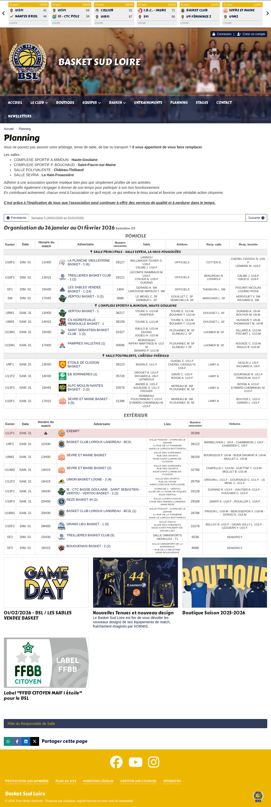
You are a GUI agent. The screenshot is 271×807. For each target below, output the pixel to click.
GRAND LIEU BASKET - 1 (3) (88, 524)
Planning (179, 102)
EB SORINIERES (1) (82, 374)
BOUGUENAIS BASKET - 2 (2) (89, 546)
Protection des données (26, 781)
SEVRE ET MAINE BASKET (87, 455)
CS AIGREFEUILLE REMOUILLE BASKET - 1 (86, 322)
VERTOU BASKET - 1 (83, 311)
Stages (202, 102)
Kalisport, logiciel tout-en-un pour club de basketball (98, 801)
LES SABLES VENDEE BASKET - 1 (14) (84, 289)
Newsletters (20, 116)
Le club (39, 102)
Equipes (91, 102)
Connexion (221, 34)
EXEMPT (73, 431)
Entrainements (148, 102)
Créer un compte (251, 34)
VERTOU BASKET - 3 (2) (85, 296)
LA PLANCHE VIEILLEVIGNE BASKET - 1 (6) (89, 262)
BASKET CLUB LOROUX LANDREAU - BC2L (99, 442)
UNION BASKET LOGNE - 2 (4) (89, 479)
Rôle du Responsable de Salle (31, 724)
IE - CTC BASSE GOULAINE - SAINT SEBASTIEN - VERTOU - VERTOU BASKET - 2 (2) (104, 491)
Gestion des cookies (138, 781)
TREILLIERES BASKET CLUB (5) (90, 535)
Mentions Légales (98, 781)
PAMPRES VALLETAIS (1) (86, 343)
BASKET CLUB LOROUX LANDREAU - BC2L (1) (101, 511)
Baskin (117, 102)
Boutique (65, 102)
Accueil (15, 102)
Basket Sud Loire (99, 62)
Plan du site (66, 781)
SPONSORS (172, 781)
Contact (224, 102)
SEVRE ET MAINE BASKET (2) (89, 468)
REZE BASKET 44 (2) (82, 499)
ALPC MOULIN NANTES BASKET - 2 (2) (85, 387)
